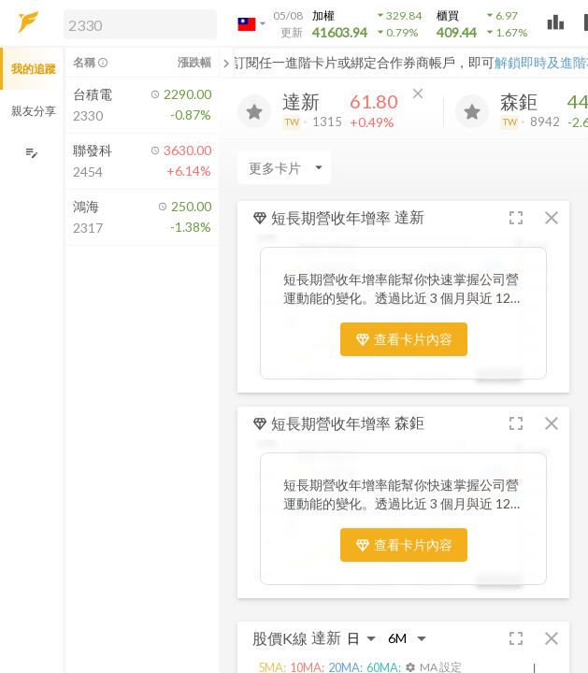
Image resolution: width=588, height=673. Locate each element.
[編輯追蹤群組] (31, 153)
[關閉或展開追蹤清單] (226, 63)
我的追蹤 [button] (33, 69)
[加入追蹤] (254, 111)
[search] (140, 24)
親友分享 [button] (33, 111)
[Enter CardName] (284, 167)
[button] (136, 23)
